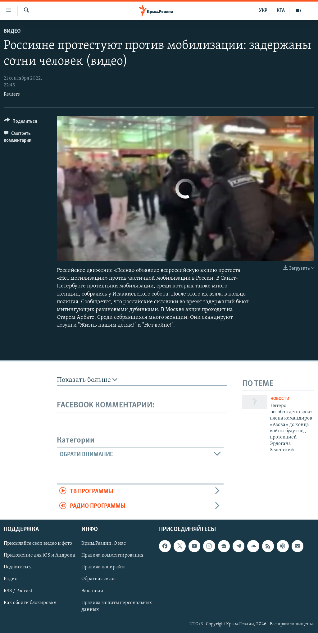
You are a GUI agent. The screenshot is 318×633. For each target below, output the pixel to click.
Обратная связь (98, 578)
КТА (281, 10)
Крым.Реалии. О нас (103, 543)
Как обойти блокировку (30, 602)
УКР (263, 10)
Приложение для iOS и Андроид (39, 555)
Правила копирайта (103, 567)
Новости (279, 399)
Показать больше (87, 380)
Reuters (12, 94)
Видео (12, 31)
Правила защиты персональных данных (116, 606)
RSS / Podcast (18, 590)
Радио (10, 578)
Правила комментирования (112, 555)
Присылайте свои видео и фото (38, 543)
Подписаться (18, 567)
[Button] (20, 122)
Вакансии (92, 590)
